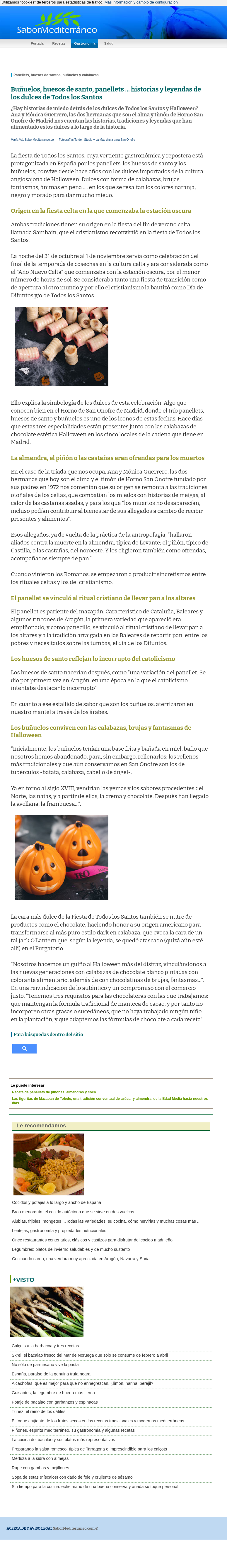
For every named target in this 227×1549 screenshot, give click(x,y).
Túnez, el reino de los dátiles (38, 1411)
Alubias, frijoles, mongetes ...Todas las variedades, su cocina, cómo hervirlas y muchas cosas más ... (106, 1221)
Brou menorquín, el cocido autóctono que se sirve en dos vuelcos (73, 1211)
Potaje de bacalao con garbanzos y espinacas (55, 1402)
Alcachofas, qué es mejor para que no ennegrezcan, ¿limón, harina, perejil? (82, 1383)
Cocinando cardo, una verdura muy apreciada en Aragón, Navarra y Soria (81, 1258)
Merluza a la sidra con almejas (40, 1458)
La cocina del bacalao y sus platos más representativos (63, 1439)
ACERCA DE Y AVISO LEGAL (29, 1528)
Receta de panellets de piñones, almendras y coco (54, 1092)
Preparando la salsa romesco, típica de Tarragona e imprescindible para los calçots (89, 1449)
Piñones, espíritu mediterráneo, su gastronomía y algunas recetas (73, 1430)
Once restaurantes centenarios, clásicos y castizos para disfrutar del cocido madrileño (92, 1240)
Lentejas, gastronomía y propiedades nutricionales (59, 1230)
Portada (37, 43)
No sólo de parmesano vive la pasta (45, 1364)
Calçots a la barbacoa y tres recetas (45, 1345)
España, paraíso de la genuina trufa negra (51, 1374)
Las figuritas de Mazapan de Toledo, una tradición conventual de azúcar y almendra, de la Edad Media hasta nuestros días (110, 1101)
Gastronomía (84, 43)
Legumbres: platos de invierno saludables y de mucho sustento (71, 1249)
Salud (108, 43)
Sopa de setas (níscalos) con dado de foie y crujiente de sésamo (72, 1477)
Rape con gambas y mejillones (40, 1467)
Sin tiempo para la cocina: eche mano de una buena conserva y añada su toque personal (95, 1486)
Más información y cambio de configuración (141, 2)
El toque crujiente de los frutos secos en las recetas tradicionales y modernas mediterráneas (98, 1421)
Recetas (59, 43)
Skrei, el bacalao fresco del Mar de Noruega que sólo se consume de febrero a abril (90, 1355)
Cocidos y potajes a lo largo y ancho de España (56, 1202)
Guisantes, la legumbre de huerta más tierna (53, 1392)
